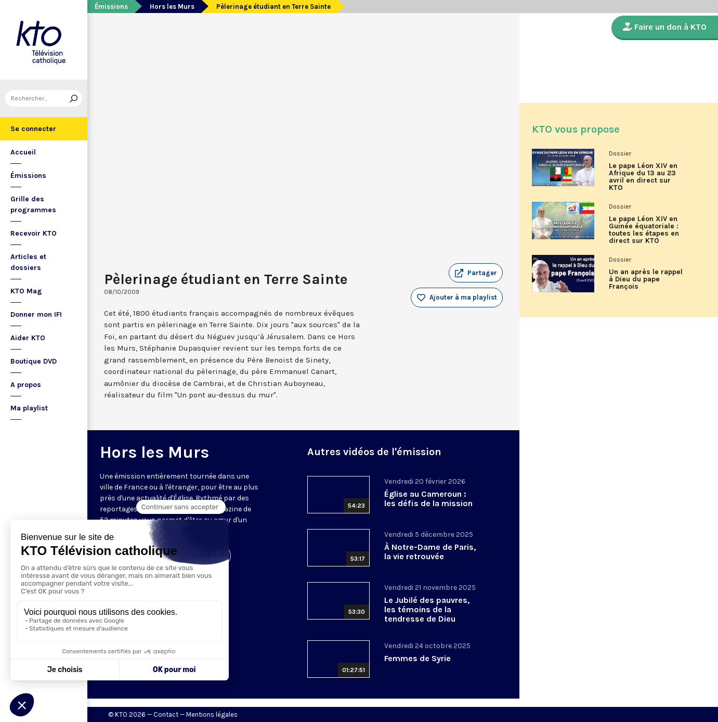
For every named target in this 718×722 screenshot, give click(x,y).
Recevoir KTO (33, 233)
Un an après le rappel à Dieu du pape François (646, 279)
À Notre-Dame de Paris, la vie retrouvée (430, 551)
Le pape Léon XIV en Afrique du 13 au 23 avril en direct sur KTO (643, 176)
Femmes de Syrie (417, 658)
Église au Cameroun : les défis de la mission (428, 498)
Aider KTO (27, 337)
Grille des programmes (33, 204)
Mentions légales (212, 714)
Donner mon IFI (36, 314)
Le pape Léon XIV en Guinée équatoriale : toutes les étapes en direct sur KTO (644, 229)
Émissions (28, 175)
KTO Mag (26, 291)
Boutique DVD (33, 361)
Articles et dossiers (28, 262)
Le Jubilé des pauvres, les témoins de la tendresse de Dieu (426, 609)
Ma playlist (29, 408)
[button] (476, 273)
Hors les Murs (172, 6)
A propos (25, 384)
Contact (165, 714)
